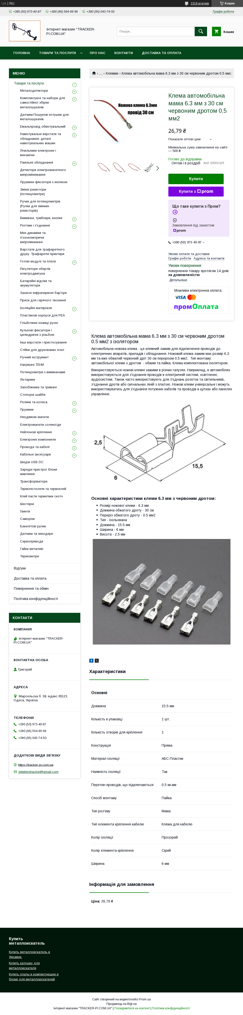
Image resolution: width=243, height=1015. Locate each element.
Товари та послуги (57, 53)
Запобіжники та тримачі (38, 387)
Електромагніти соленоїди (40, 424)
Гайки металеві (31, 549)
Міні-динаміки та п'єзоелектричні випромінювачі (33, 237)
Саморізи (27, 519)
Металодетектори (34, 90)
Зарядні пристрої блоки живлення (38, 472)
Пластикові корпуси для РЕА (42, 315)
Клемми (112, 73)
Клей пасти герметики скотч (41, 496)
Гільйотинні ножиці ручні (39, 323)
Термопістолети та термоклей (43, 489)
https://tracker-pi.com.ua (35, 764)
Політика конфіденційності (36, 599)
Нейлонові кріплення (36, 432)
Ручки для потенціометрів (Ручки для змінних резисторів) (40, 205)
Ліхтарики (27, 379)
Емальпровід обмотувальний (42, 126)
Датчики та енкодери (36, 534)
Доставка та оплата (161, 53)
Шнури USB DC (32, 462)
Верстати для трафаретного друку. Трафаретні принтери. (42, 252)
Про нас (97, 53)
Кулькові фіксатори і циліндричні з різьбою (37, 332)
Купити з (196, 191)
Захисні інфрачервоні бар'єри (43, 293)
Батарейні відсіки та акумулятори (36, 283)
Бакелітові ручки (33, 526)
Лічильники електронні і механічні (38, 153)
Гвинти (25, 511)
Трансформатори (33, 481)
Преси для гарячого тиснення (43, 300)
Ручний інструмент (34, 357)
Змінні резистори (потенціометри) (33, 192)
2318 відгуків (200, 3)
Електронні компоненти (38, 439)
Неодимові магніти (34, 417)
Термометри (29, 556)
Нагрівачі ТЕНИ (32, 365)
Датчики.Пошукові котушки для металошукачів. (44, 117)
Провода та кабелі (35, 447)
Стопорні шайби (32, 394)
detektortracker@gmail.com (38, 772)
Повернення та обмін (31, 589)
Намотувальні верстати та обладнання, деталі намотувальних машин (40, 138)
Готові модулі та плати (38, 261)
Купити (196, 179)
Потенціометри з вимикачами (42, 372)
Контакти (123, 53)
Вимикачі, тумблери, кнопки (41, 218)
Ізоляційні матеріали (36, 308)
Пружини (26, 409)
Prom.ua (145, 999)
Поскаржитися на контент (132, 1008)
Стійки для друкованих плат (42, 350)
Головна (21, 53)
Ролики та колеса (33, 402)
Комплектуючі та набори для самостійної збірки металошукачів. (42, 102)
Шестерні (27, 504)
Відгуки (20, 568)
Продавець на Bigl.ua (121, 1004)
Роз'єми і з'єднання (35, 225)
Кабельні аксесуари (35, 454)
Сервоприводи (31, 541)
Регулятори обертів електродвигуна (35, 271)
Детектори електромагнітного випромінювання (43, 172)
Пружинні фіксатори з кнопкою (43, 182)
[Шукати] (201, 31)
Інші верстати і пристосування (43, 342)
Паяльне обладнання (36, 162)
